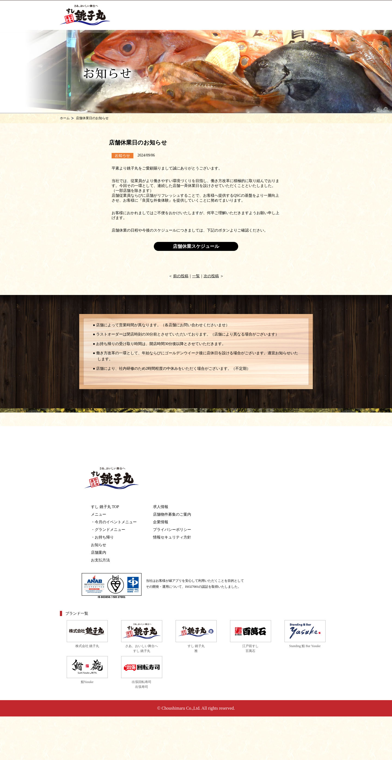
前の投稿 (180, 276)
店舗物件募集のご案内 (172, 514)
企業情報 (160, 522)
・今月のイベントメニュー (114, 522)
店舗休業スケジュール (196, 246)
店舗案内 (98, 552)
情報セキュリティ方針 (172, 537)
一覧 (196, 276)
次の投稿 (211, 276)
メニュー (98, 514)
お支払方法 (100, 560)
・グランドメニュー (108, 530)
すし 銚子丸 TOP (105, 507)
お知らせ (98, 545)
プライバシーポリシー (172, 530)
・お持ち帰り (102, 537)
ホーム (65, 118)
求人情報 (160, 507)
